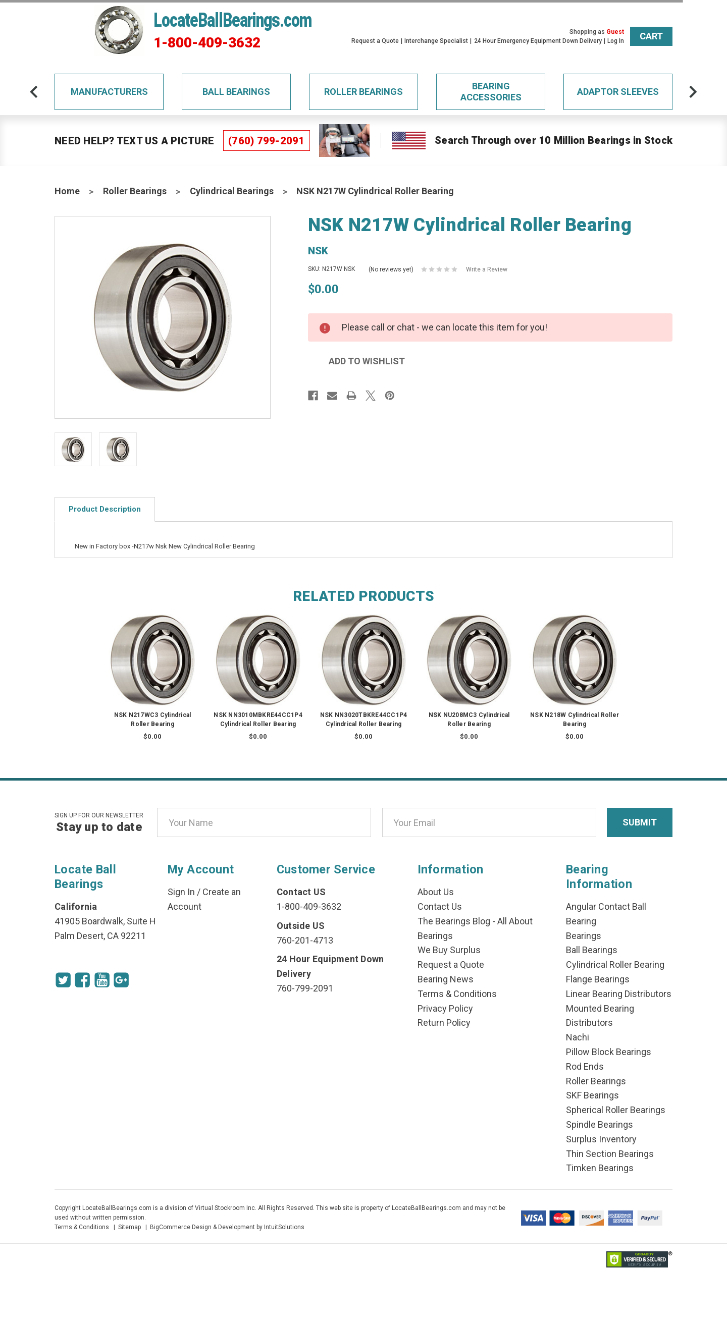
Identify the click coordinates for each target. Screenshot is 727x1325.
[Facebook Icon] (87, 981)
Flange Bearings (598, 979)
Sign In (181, 892)
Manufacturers (109, 91)
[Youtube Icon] (109, 981)
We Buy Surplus (449, 950)
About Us (436, 892)
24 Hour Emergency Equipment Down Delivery (538, 40)
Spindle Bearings (599, 1124)
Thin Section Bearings (610, 1153)
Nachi (577, 1037)
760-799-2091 (305, 988)
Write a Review (486, 269)
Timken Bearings (600, 1168)
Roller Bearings (363, 91)
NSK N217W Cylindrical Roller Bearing (375, 191)
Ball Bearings (236, 91)
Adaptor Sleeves (618, 91)
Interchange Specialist (436, 40)
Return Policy (444, 1022)
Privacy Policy (445, 1008)
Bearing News (446, 979)
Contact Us (440, 906)
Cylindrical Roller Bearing (615, 964)
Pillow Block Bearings (608, 1051)
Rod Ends (585, 1066)
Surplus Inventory (601, 1139)
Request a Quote (375, 40)
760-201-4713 (305, 940)
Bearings (583, 935)
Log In (615, 40)
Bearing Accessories (491, 91)
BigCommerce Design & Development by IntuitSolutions (227, 1227)
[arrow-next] (706, 92)
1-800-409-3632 (207, 43)
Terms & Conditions (457, 993)
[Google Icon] (131, 981)
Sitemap (129, 1227)
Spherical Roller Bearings (615, 1110)
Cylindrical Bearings (232, 191)
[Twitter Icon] (65, 981)
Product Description (105, 509)
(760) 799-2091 (266, 141)
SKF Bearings (592, 1095)
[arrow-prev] (21, 92)
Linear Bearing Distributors (618, 993)
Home (67, 191)
